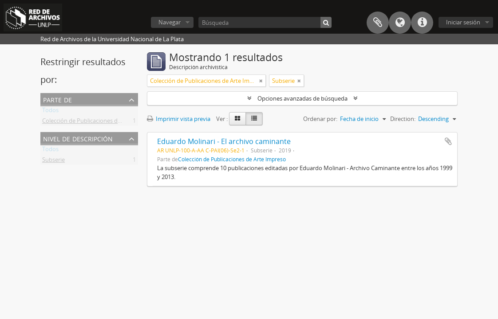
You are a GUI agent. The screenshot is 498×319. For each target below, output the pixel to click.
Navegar (169, 22)
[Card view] (237, 118)
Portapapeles (378, 23)
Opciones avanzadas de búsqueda (302, 98)
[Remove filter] (261, 80)
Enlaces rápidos (422, 23)
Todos (50, 112)
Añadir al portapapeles (448, 141)
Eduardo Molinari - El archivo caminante (224, 141)
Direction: (402, 119)
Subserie (53, 161)
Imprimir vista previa (178, 119)
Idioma (400, 23)
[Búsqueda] (265, 22)
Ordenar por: (320, 119)
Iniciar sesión (463, 22)
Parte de (57, 99)
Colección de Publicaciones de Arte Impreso (99, 122)
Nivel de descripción (78, 138)
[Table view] (254, 118)
